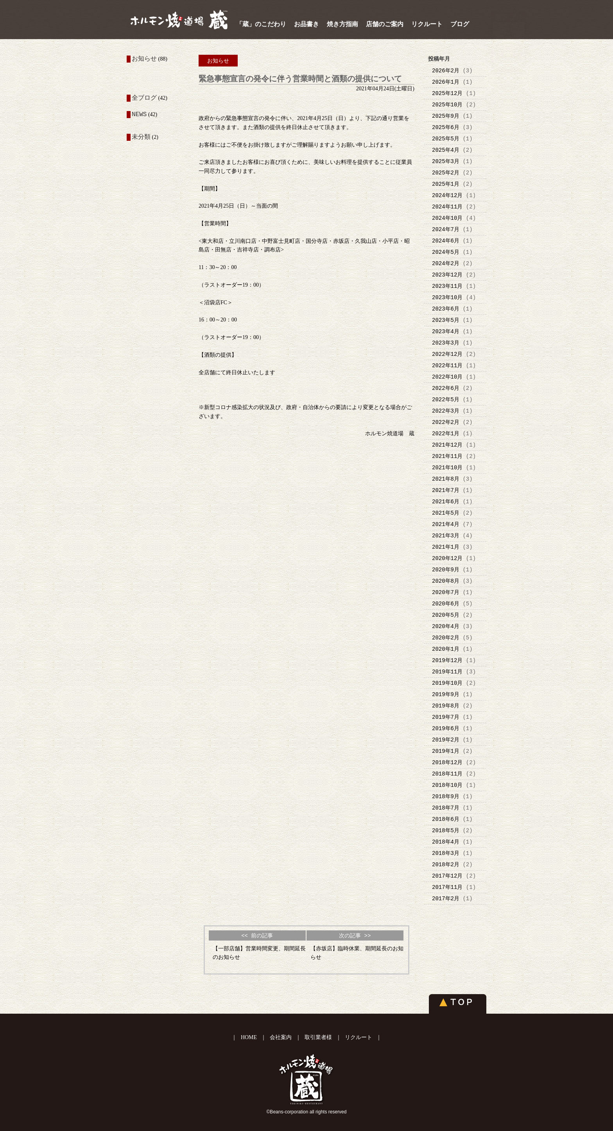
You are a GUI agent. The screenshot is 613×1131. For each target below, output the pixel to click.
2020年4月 (445, 626)
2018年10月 (447, 785)
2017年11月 (447, 887)
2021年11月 (447, 456)
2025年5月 (445, 138)
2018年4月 (445, 842)
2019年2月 (445, 739)
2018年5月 (445, 830)
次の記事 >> (355, 935)
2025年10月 (447, 104)
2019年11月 (447, 671)
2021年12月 (447, 445)
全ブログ (144, 98)
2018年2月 (445, 864)
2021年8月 (445, 479)
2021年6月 (445, 501)
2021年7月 (445, 490)
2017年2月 (445, 898)
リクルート (427, 24)
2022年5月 (445, 399)
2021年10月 (447, 467)
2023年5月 (445, 320)
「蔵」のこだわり (261, 24)
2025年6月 (445, 127)
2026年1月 (445, 82)
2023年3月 (445, 342)
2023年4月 (445, 331)
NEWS (139, 115)
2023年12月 (447, 274)
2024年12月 (447, 195)
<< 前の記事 (257, 935)
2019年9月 (445, 694)
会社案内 (281, 1037)
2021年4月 (445, 524)
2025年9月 (445, 116)
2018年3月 (445, 853)
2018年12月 (447, 762)
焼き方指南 (342, 24)
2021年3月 (445, 535)
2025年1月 (445, 184)
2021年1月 (445, 547)
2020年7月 (445, 592)
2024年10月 (447, 218)
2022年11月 (447, 365)
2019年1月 (445, 751)
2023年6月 (445, 308)
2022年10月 (447, 377)
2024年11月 (447, 206)
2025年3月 (445, 161)
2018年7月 (445, 807)
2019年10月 (447, 683)
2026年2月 (445, 70)
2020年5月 (445, 615)
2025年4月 (445, 150)
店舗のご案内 (384, 24)
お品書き (306, 24)
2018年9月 (445, 796)
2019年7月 (445, 717)
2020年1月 (445, 649)
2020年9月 (445, 569)
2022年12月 (447, 354)
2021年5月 (445, 513)
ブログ (459, 24)
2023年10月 (447, 297)
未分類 (141, 137)
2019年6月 (445, 728)
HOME (249, 1037)
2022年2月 (445, 422)
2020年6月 (445, 603)
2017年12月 (447, 876)
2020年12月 (447, 558)
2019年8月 (445, 705)
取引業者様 (318, 1037)
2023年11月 (447, 286)
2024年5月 (445, 252)
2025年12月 (447, 93)
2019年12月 (447, 660)
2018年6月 (445, 819)
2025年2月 (445, 172)
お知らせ (144, 59)
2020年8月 (445, 581)
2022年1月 (445, 433)
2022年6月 (445, 388)
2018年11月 (447, 773)
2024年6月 (445, 240)
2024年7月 (445, 229)
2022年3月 (445, 411)
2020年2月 (445, 637)
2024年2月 (445, 263)
